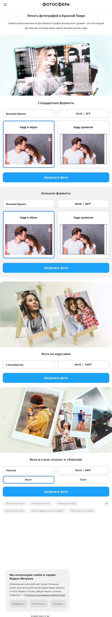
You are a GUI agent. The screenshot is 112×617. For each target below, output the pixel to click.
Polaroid (11, 470)
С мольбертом (14, 364)
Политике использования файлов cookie (45, 595)
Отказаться (39, 603)
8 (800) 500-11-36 (106, 4)
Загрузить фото (56, 177)
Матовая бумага (16, 113)
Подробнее (18, 603)
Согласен (58, 603)
